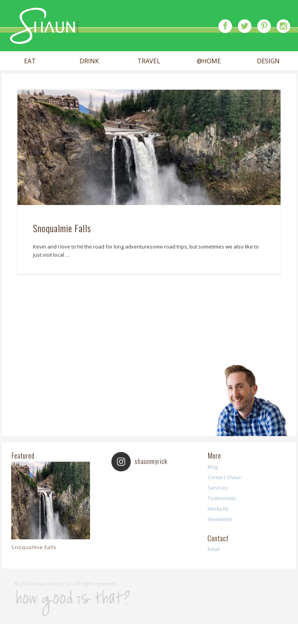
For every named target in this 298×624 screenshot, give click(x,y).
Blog (212, 466)
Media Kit (218, 508)
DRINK (89, 61)
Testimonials (222, 498)
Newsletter (220, 519)
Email (214, 549)
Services (217, 487)
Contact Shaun (225, 477)
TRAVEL (148, 61)
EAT (30, 61)
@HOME (209, 61)
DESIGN (268, 61)
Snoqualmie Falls (62, 228)
